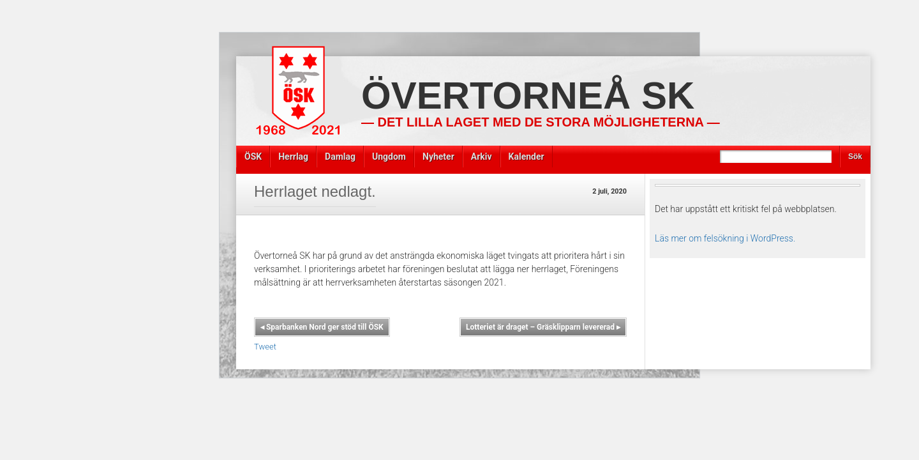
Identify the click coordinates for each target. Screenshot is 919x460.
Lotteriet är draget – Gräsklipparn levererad (543, 327)
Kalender (526, 156)
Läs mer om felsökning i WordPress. (725, 238)
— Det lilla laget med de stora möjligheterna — (540, 122)
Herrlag (293, 156)
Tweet (265, 346)
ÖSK (253, 156)
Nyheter (438, 156)
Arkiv (481, 156)
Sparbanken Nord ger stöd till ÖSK (322, 327)
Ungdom (389, 156)
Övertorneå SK (527, 95)
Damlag (340, 156)
